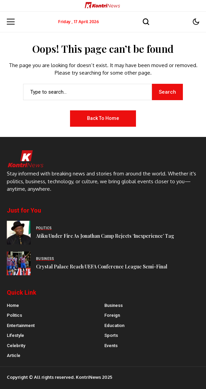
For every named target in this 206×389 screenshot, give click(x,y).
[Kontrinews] (103, 6)
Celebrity (16, 345)
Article (13, 355)
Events (111, 345)
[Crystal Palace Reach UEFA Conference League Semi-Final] (19, 263)
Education (114, 325)
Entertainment (21, 325)
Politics (14, 315)
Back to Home (103, 118)
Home (13, 305)
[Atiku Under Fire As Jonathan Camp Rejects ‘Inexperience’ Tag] (19, 233)
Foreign (112, 315)
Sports (111, 335)
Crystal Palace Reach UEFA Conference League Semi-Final (101, 266)
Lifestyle (15, 335)
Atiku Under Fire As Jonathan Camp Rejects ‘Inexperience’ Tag (105, 236)
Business (113, 305)
